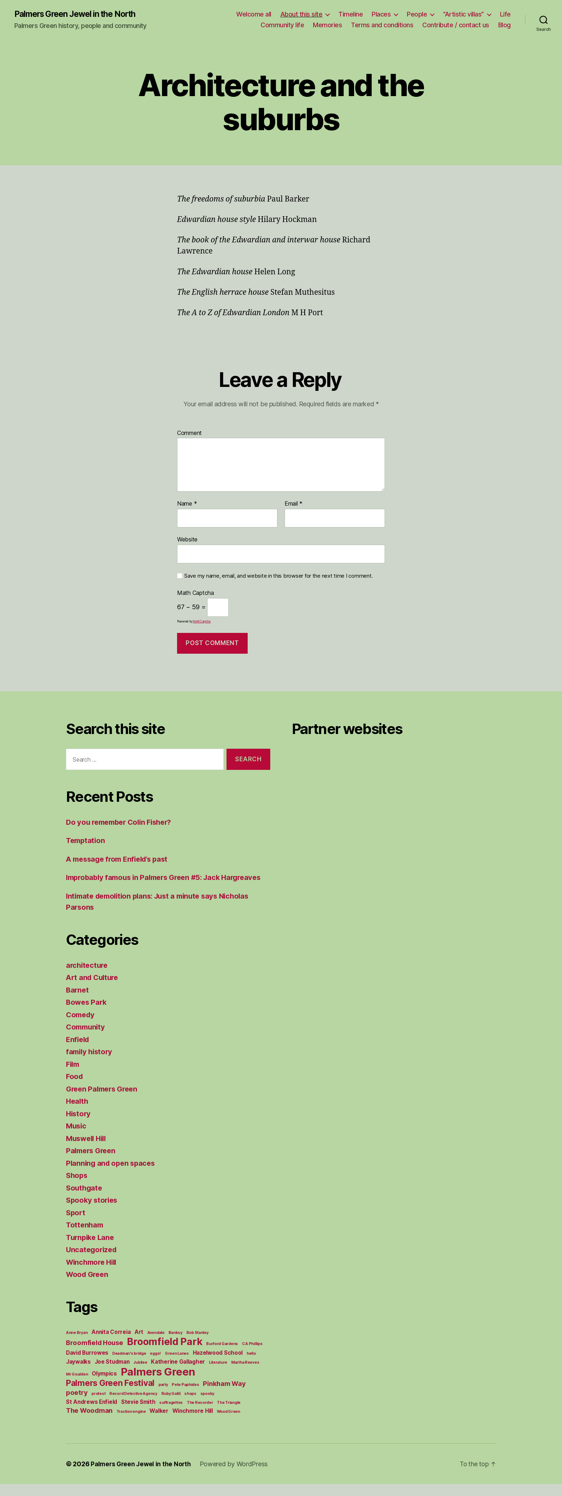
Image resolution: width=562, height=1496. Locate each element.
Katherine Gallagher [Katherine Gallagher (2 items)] (178, 1373)
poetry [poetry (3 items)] (76, 1404)
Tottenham (85, 1236)
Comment (189, 433)
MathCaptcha (202, 622)
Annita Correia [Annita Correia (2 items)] (110, 1343)
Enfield (78, 1051)
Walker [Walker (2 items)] (158, 1422)
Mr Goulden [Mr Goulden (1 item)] (77, 1386)
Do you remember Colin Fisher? (122, 822)
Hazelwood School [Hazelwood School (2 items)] (218, 1364)
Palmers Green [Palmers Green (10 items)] (158, 1383)
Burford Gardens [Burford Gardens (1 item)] (222, 1355)
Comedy (81, 1026)
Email (294, 504)
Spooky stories (93, 1211)
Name (187, 504)
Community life (282, 25)
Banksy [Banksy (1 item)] (175, 1344)
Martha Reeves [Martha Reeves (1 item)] (245, 1374)
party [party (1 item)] (163, 1396)
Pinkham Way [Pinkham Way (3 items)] (224, 1395)
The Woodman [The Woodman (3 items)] (89, 1422)
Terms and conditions (382, 25)
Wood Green (88, 1286)
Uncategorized (92, 1261)
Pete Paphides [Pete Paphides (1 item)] (185, 1396)
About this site (301, 14)
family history (90, 1063)
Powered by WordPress (237, 1476)
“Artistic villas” (463, 14)
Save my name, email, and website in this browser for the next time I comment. (278, 576)
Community (87, 1038)
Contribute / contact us (455, 25)
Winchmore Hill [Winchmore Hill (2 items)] (192, 1422)
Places (381, 14)
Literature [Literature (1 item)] (218, 1374)
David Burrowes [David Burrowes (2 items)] (87, 1364)
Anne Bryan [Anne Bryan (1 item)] (76, 1344)
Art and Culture (94, 989)
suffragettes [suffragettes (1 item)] (171, 1414)
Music (77, 1137)
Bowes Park (87, 1013)
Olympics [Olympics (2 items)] (104, 1385)
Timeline (350, 14)
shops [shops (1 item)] (190, 1405)
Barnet (78, 1001)
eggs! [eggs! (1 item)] (155, 1365)
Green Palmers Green (104, 1100)
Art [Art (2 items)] (138, 1343)
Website (187, 539)
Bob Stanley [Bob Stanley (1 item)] (197, 1344)
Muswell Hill (88, 1150)
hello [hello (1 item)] (251, 1365)
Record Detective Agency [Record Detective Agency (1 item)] (133, 1405)
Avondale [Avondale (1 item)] (156, 1344)
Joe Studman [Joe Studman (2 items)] (112, 1373)
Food (75, 1088)
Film (73, 1075)
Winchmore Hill (93, 1273)
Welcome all (253, 14)
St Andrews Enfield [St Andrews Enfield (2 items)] (91, 1413)
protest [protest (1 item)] (98, 1405)
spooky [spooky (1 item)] (207, 1405)
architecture (88, 976)
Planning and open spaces (112, 1174)
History (79, 1125)
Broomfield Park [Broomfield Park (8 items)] (164, 1353)
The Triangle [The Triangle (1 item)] (228, 1414)
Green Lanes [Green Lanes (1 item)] (177, 1365)
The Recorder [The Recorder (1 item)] (200, 1414)
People (417, 14)
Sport (76, 1224)
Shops (77, 1187)
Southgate (85, 1199)
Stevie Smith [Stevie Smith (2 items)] (138, 1413)
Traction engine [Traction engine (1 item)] (131, 1423)
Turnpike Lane (91, 1249)
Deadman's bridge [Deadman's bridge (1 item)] (129, 1365)
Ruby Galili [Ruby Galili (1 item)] (171, 1405)
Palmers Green (92, 1162)
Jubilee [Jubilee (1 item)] (140, 1374)
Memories (327, 25)
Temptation (86, 841)
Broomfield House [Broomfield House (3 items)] (94, 1354)
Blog (504, 25)
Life (505, 14)
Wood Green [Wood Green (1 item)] (228, 1423)
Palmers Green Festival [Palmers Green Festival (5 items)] (110, 1395)
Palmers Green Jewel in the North (79, 14)
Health (77, 1112)
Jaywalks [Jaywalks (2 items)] (78, 1373)
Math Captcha (195, 594)
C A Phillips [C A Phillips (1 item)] (252, 1355)
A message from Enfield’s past (120, 859)
